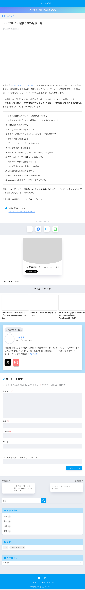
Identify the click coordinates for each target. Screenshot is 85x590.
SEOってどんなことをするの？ (23, 85)
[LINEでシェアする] (56, 229)
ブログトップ (35, 583)
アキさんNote (33, 354)
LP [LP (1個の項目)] (5, 548)
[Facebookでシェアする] (38, 229)
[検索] (43, 501)
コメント (8, 391)
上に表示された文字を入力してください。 (21, 458)
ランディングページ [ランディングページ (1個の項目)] (17, 548)
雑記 (7, 527)
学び (7, 522)
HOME (42, 578)
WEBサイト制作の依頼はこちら (42, 10)
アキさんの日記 (42, 3)
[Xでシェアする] (29, 229)
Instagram (16, 367)
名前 (6, 421)
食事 (7, 532)
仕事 (17, 282)
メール (7, 432)
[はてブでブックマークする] (47, 229)
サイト (6, 442)
